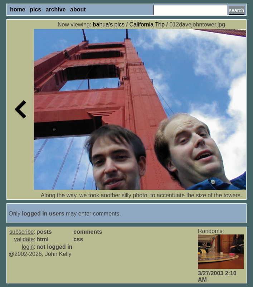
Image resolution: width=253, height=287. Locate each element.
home (17, 9)
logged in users (43, 214)
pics (35, 9)
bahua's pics (109, 24)
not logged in (54, 247)
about (78, 9)
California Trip (147, 24)
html (43, 239)
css (78, 239)
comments (87, 232)
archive (56, 9)
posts (44, 232)
